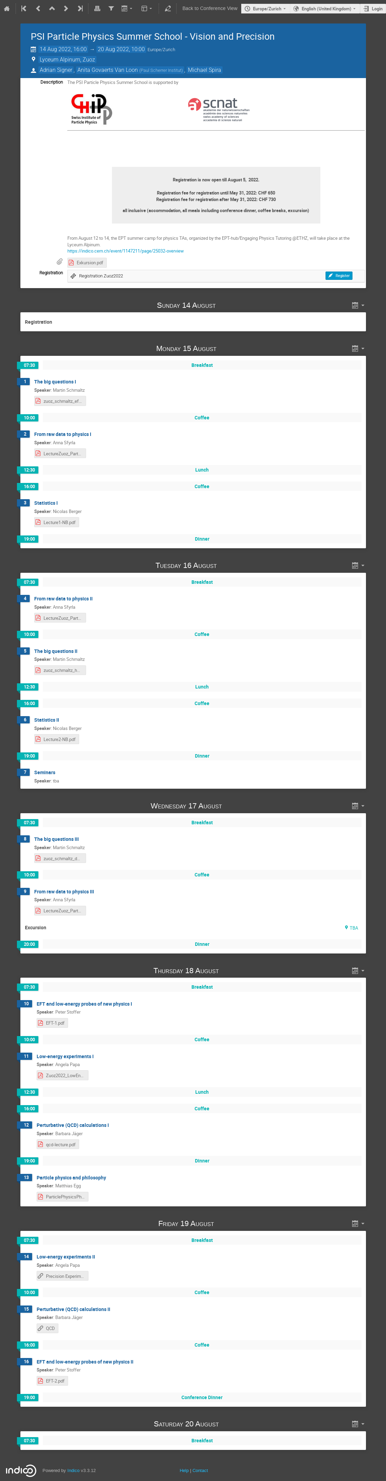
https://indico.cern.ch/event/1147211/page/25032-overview (125, 251)
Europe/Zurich (267, 9)
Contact (200, 1470)
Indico (73, 1470)
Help (184, 1470)
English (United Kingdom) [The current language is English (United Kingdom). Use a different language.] (326, 9)
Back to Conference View (209, 8)
